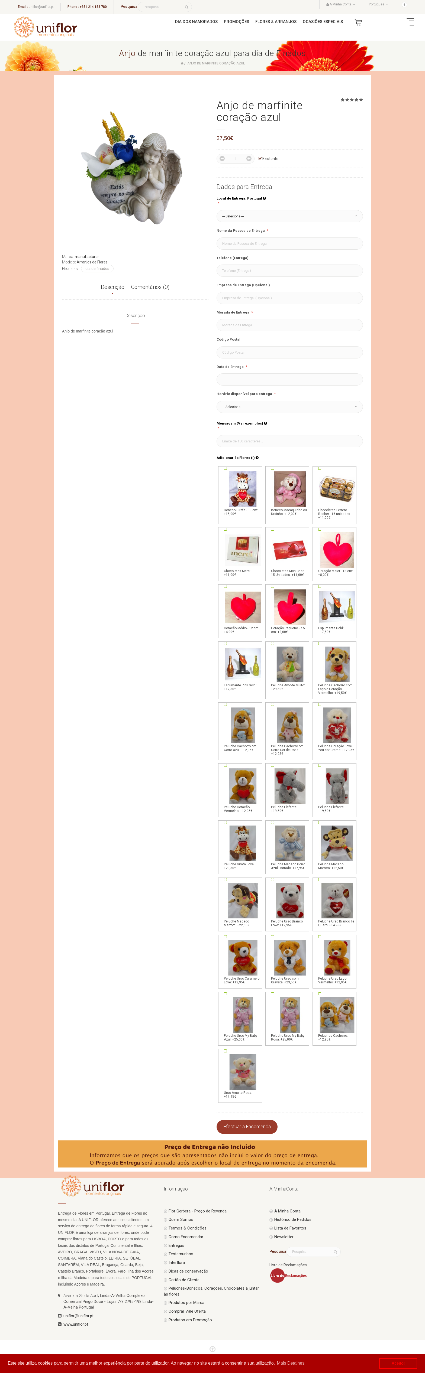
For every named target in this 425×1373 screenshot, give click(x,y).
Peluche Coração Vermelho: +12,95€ (243, 790)
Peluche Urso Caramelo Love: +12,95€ (243, 961)
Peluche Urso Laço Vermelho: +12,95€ (337, 961)
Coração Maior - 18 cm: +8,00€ (337, 554)
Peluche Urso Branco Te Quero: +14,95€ (337, 904)
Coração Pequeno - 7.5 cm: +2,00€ (290, 611)
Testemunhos (181, 1253)
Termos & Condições (188, 1228)
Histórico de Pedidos (292, 1219)
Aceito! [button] (398, 1363)
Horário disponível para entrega (245, 394)
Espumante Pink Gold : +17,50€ (243, 668)
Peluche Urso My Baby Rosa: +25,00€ (290, 1018)
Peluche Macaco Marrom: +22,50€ (337, 847)
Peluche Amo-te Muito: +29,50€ (290, 668)
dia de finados (97, 268)
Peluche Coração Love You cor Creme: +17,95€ (337, 729)
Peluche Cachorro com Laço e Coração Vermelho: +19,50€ (337, 670)
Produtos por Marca (186, 1302)
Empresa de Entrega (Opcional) (243, 285)
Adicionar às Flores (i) (238, 458)
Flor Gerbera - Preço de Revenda (198, 1211)
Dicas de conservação (188, 1271)
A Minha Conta (287, 1211)
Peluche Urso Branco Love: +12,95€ (290, 904)
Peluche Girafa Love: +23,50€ (243, 847)
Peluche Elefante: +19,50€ (290, 790)
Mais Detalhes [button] (290, 1363)
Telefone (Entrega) (233, 258)
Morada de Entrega (233, 312)
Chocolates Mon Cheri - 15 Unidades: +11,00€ (290, 554)
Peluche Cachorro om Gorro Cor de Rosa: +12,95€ (290, 731)
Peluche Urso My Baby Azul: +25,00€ (243, 1018)
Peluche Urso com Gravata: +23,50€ (290, 961)
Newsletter (284, 1236)
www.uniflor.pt (75, 1324)
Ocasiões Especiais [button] (323, 21)
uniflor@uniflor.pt (41, 7)
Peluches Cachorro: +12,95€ (337, 1018)
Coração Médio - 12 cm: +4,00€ (243, 611)
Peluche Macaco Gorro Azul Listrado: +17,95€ (290, 847)
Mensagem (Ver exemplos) (242, 423)
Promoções (236, 21)
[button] (290, 216)
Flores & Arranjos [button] (276, 21)
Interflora (177, 1262)
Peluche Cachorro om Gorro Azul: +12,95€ (243, 729)
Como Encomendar (186, 1236)
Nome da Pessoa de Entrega (241, 231)
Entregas (176, 1245)
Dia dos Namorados (196, 21)
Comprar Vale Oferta (187, 1311)
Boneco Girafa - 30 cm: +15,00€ (243, 493)
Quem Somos (181, 1219)
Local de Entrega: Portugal (241, 198)
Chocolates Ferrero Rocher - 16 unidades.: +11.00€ (337, 495)
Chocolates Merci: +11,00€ (243, 554)
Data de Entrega (230, 367)
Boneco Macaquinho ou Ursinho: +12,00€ (290, 493)
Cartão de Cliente (184, 1279)
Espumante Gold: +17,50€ (337, 611)
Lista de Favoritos (290, 1228)
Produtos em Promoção (190, 1319)
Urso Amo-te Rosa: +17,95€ (243, 1075)
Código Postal (228, 339)
